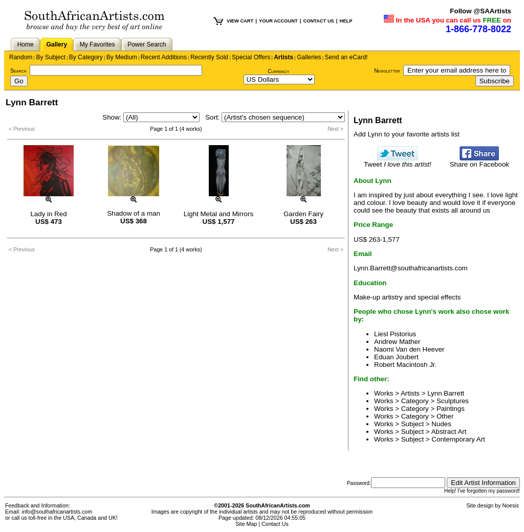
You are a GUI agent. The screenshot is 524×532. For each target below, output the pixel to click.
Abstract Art (449, 431)
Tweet (397, 161)
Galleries (309, 57)
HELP (345, 21)
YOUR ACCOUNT (278, 21)
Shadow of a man (133, 213)
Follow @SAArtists (480, 11)
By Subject (50, 57)
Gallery (56, 44)
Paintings (450, 408)
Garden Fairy (303, 214)
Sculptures (452, 401)
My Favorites (97, 44)
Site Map (246, 524)
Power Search (146, 44)
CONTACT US (318, 21)
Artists (283, 57)
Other (444, 416)
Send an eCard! (346, 57)
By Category (86, 57)
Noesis (510, 505)
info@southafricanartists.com (57, 511)
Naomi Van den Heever (409, 349)
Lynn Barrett (445, 393)
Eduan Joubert (396, 357)
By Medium (121, 57)
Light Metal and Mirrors (218, 214)
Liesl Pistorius (395, 334)
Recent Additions (164, 57)
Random (20, 57)
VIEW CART (240, 21)
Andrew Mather (397, 341)
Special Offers (251, 57)
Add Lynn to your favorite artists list (407, 134)
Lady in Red (48, 214)
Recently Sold (209, 57)
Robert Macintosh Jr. (405, 364)
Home (25, 44)
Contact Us (275, 524)
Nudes (441, 424)
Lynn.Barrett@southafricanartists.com (411, 268)
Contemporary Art (458, 439)
